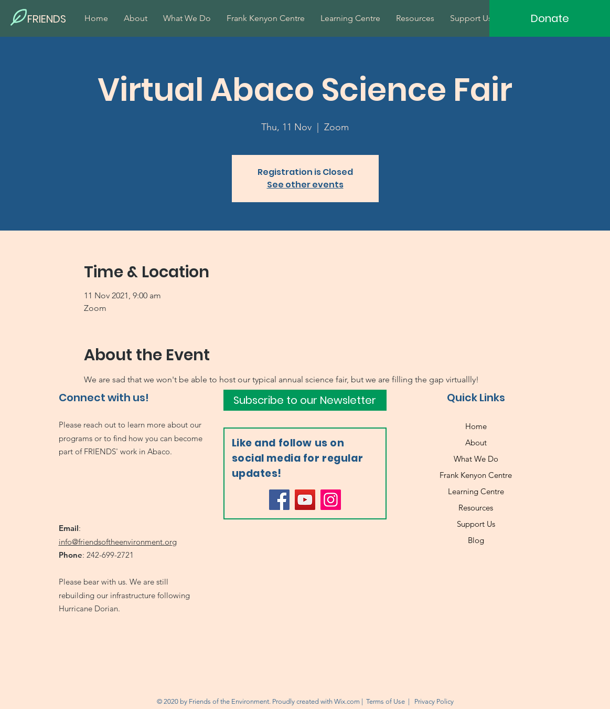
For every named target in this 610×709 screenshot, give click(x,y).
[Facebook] (279, 499)
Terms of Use (385, 701)
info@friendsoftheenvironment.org (118, 542)
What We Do (476, 459)
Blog (476, 540)
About (476, 442)
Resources (475, 508)
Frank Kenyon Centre (476, 475)
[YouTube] (305, 499)
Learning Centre (476, 491)
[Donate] (549, 18)
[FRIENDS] (63, 18)
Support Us (476, 524)
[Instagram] (330, 499)
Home (476, 426)
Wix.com (347, 701)
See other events (305, 185)
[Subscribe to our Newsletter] (305, 400)
